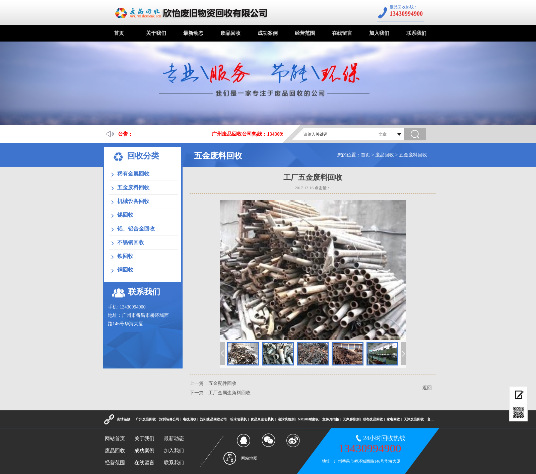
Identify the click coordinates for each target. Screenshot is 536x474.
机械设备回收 (133, 201)
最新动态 (193, 33)
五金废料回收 (413, 154)
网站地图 (249, 458)
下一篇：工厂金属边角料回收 (220, 392)
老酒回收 (434, 419)
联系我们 (416, 33)
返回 (427, 387)
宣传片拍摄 (330, 419)
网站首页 (115, 438)
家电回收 (393, 419)
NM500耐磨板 (308, 419)
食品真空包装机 (262, 419)
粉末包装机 (238, 419)
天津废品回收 (414, 419)
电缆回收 (189, 419)
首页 (119, 33)
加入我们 (379, 33)
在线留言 (342, 33)
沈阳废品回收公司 (213, 419)
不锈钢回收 (130, 242)
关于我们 (156, 33)
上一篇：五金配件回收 (213, 383)
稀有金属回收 (133, 174)
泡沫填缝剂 (286, 419)
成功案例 (268, 33)
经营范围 (305, 33)
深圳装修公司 (169, 419)
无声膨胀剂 (351, 419)
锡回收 (125, 215)
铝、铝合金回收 (136, 228)
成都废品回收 (373, 419)
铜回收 (125, 270)
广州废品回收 (146, 419)
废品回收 (230, 33)
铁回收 (125, 256)
